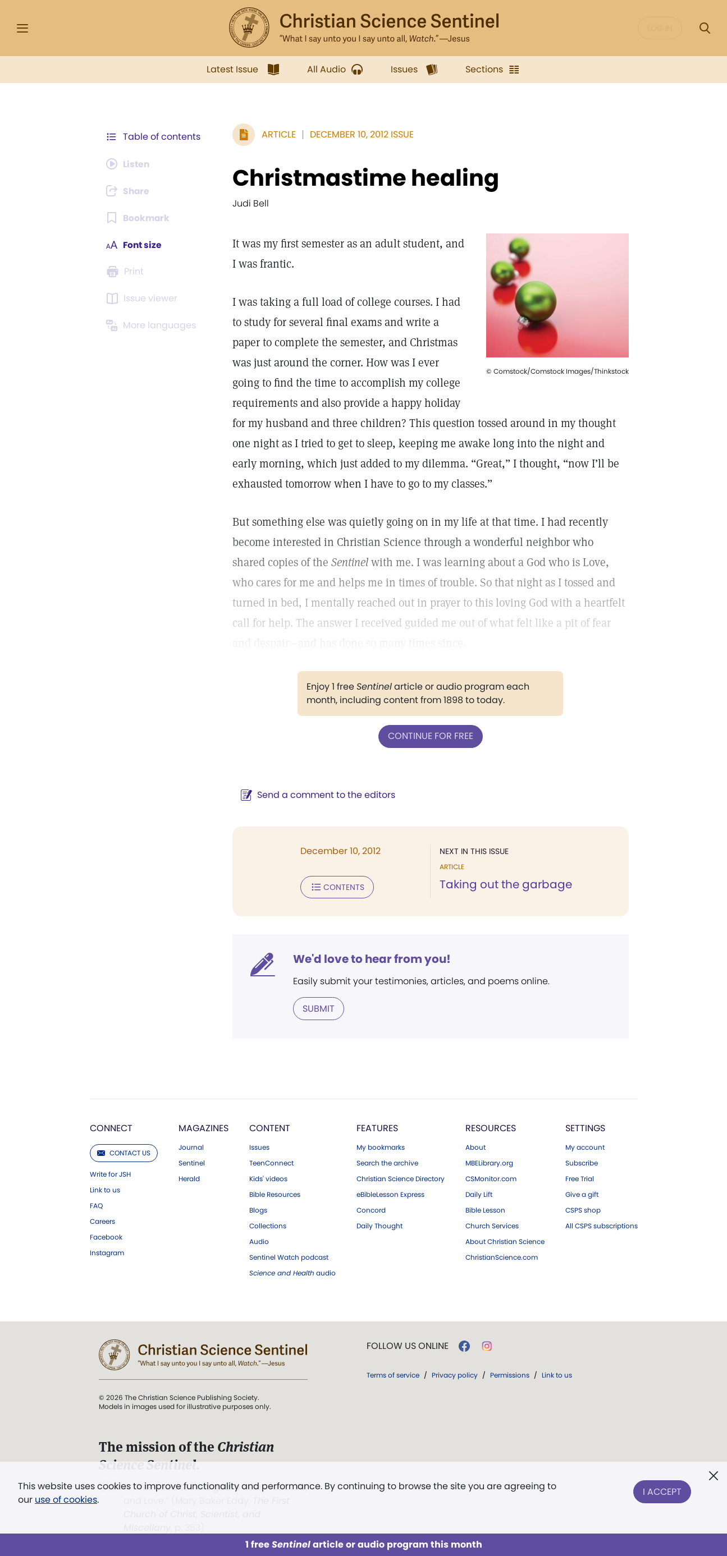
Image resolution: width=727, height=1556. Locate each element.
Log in (660, 28)
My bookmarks (380, 1146)
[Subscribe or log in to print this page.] (127, 271)
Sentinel (192, 1162)
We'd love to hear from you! (370, 958)
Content (269, 1127)
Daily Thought (379, 1225)
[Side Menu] (22, 28)
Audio (259, 1240)
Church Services (492, 1225)
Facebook (106, 1236)
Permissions (509, 1374)
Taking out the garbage (504, 884)
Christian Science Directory (400, 1177)
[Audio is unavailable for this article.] (129, 163)
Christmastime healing (363, 178)
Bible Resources (274, 1193)
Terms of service (393, 1374)
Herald (189, 1177)
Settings (585, 1127)
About (475, 1146)
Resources (490, 1127)
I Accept (662, 1490)
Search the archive (387, 1162)
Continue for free (429, 735)
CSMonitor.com (490, 1177)
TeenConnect (271, 1162)
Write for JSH (110, 1173)
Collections (267, 1225)
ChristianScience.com (501, 1256)
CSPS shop (583, 1209)
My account (585, 1146)
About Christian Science (505, 1240)
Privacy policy (455, 1374)
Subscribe (581, 1162)
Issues (259, 1146)
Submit (316, 1007)
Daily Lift (478, 1193)
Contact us (123, 1151)
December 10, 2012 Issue (359, 134)
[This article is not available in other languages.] (153, 325)
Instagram (107, 1252)
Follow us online (408, 1345)
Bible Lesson (485, 1209)
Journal (191, 1146)
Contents (335, 886)
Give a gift (581, 1193)
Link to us (105, 1189)
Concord (371, 1209)
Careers (102, 1220)
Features (377, 1127)
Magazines (203, 1127)
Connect (111, 1127)
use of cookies (66, 1499)
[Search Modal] (704, 28)
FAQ (96, 1204)
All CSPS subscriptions (601, 1225)
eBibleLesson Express (390, 1193)
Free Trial (579, 1177)
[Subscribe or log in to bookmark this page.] (139, 217)
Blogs (258, 1209)
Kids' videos (268, 1177)
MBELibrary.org (489, 1162)
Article (276, 134)
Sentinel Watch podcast (288, 1256)
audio (292, 1272)
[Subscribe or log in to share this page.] (130, 190)
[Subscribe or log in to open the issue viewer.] (144, 298)
